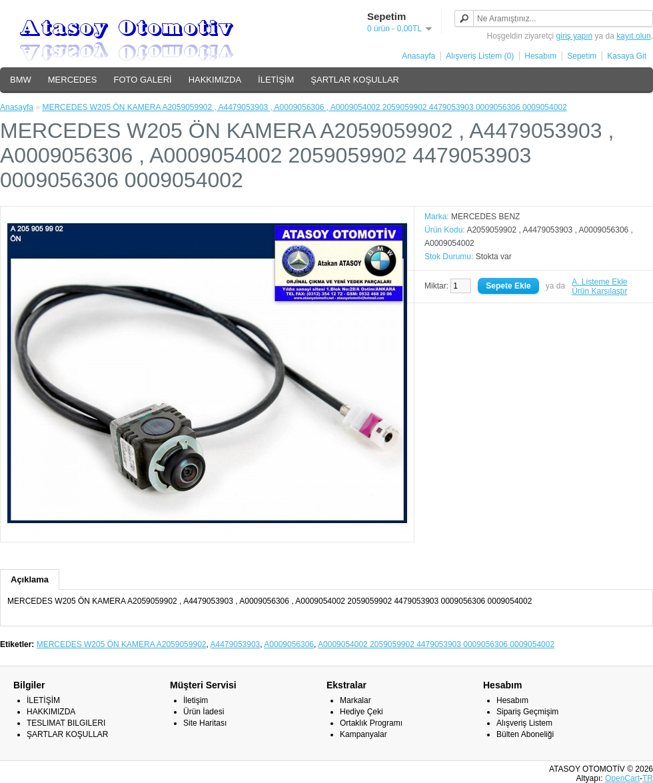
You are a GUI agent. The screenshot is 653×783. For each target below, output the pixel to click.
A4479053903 (236, 644)
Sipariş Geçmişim (527, 711)
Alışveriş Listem (524, 723)
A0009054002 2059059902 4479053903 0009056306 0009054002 (436, 644)
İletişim (195, 700)
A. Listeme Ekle (599, 282)
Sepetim (581, 56)
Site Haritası (205, 723)
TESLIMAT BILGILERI (66, 723)
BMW (20, 80)
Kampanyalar (363, 734)
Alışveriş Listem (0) (480, 56)
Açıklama (30, 579)
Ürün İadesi (203, 711)
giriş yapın (574, 36)
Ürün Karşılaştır (599, 291)
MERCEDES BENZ (485, 216)
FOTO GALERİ (142, 80)
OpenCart (622, 778)
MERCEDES (72, 80)
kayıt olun (633, 36)
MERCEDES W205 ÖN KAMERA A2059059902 (122, 644)
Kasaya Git (626, 56)
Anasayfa (418, 56)
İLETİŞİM (276, 80)
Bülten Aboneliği (525, 734)
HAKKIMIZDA (215, 80)
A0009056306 (289, 644)
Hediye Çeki (361, 711)
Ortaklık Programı (371, 723)
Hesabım (540, 56)
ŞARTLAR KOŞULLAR (355, 80)
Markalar (355, 700)
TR (647, 778)
